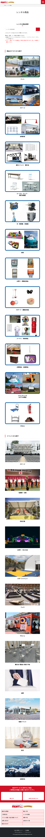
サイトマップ (28, 832)
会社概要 (27, 830)
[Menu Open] (43, 2)
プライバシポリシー (19, 832)
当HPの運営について (18, 830)
